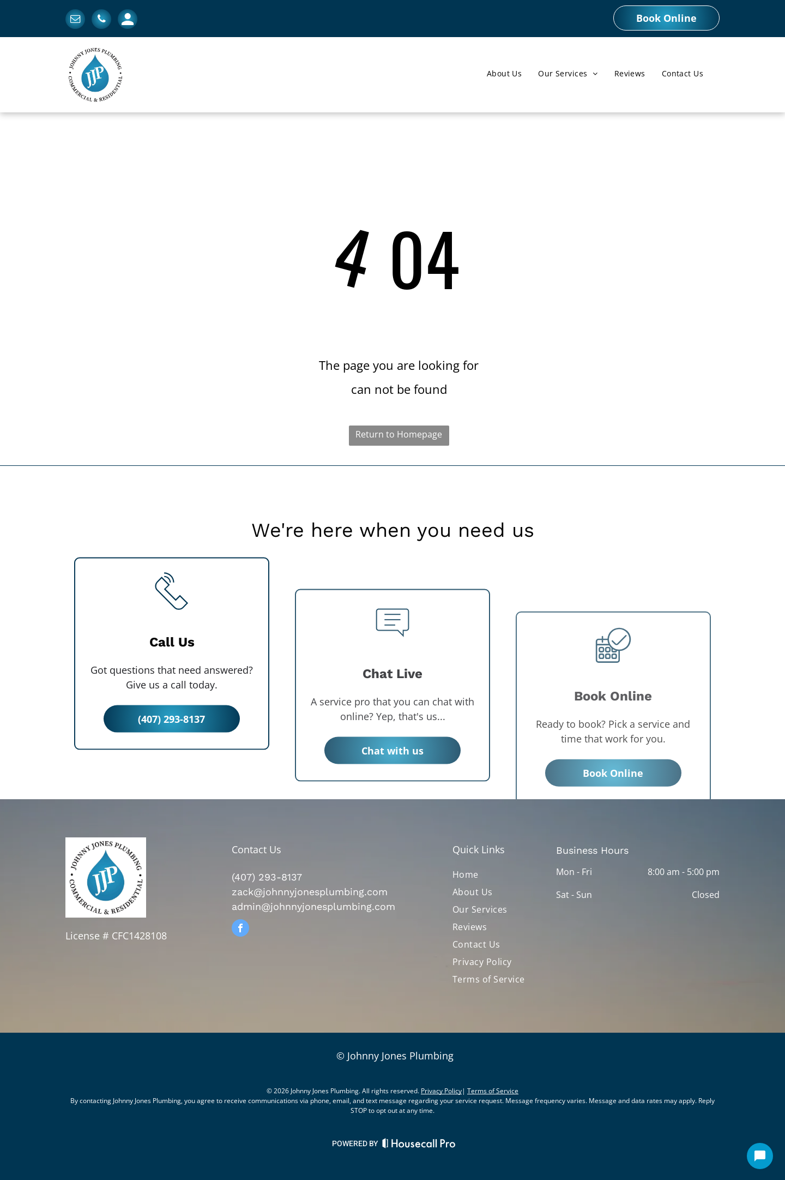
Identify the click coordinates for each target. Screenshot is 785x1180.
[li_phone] (171, 678)
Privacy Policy (441, 1090)
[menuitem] (504, 73)
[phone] (101, 20)
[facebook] (240, 929)
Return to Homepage (398, 434)
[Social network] (127, 20)
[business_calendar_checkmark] (613, 714)
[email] (75, 20)
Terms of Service (492, 1090)
